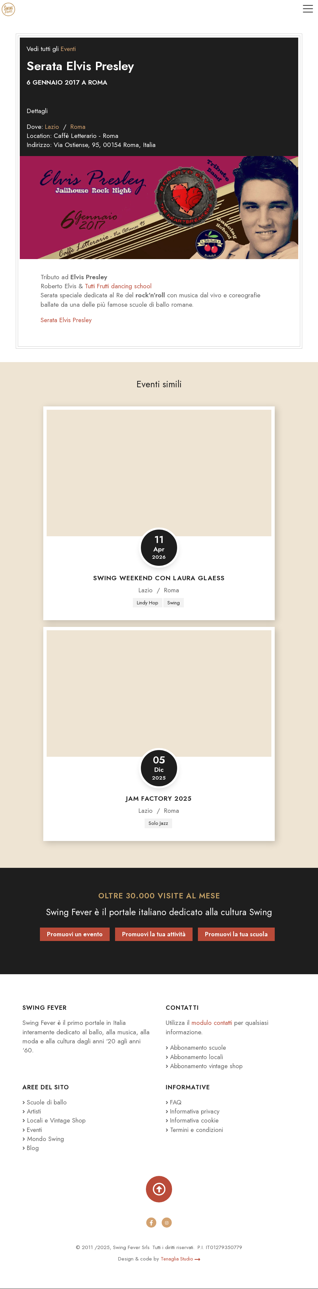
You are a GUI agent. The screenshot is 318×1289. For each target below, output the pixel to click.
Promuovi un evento (75, 935)
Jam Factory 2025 (159, 798)
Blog (31, 1148)
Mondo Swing (46, 1139)
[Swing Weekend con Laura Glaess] (159, 473)
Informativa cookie (193, 1121)
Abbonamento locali (196, 1057)
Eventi (69, 48)
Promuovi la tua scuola (236, 935)
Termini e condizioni (195, 1130)
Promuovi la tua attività (154, 935)
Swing (173, 603)
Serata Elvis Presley (67, 320)
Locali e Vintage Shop (57, 1121)
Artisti (32, 1112)
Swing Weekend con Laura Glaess (159, 578)
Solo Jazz (158, 824)
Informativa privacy (194, 1112)
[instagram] (167, 1223)
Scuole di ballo (45, 1102)
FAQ (174, 1102)
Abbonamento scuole (197, 1048)
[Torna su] (159, 1190)
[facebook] (151, 1223)
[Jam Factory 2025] (159, 694)
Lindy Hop (147, 603)
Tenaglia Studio (180, 1259)
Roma (79, 126)
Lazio (52, 126)
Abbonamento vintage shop (206, 1066)
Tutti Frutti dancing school (120, 286)
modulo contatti (214, 1023)
